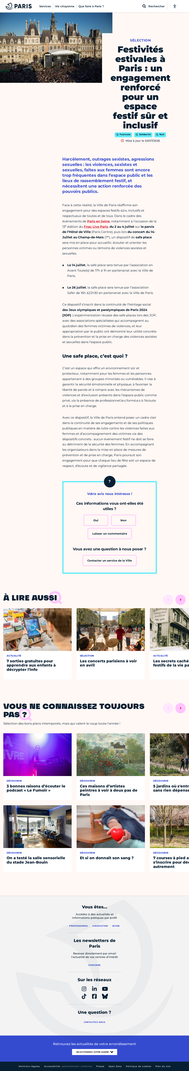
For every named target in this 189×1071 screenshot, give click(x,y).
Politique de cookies (138, 1066)
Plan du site (163, 1066)
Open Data (115, 1066)
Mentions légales (29, 1066)
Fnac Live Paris (96, 227)
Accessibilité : (68, 1066)
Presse (100, 1066)
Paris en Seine (98, 221)
